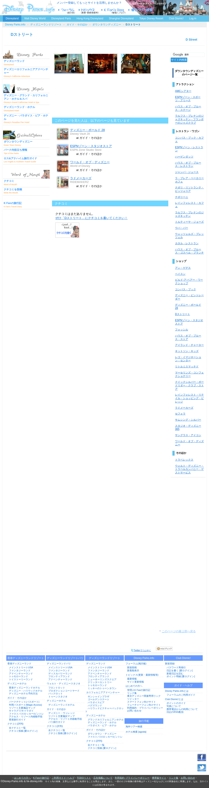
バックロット (55, 693)
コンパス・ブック (185, 289)
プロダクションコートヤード (63, 690)
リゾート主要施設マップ (22, 708)
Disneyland (12, 18)
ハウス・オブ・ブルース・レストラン (188, 164)
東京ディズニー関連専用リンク (144, 696)
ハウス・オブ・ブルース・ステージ (188, 108)
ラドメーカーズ (80, 178)
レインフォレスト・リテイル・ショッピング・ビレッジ (189, 398)
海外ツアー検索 (134, 726)
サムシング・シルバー (188, 419)
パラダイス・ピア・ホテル (102, 725)
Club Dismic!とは (174, 699)
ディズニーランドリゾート (46, 24)
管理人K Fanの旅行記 (138, 690)
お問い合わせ (134, 710)
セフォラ (180, 413)
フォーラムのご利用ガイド (181, 694)
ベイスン (180, 273)
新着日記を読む (175, 673)
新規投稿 (132, 667)
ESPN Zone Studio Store (85, 149)
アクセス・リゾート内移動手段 (25, 716)
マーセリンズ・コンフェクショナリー (189, 374)
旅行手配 (144, 721)
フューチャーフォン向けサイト (144, 704)
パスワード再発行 (176, 667)
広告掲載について (103, 777)
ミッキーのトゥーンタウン (102, 688)
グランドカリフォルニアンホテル (106, 719)
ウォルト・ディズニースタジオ (63, 683)
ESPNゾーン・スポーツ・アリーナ (188, 99)
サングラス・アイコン (188, 435)
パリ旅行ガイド (56, 722)
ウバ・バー (181, 227)
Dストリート (22, 34)
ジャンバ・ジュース (187, 172)
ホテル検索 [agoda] (136, 731)
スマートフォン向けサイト (141, 701)
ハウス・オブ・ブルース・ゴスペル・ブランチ (189, 251)
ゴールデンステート (98, 699)
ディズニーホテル (17, 683)
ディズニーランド (95, 663)
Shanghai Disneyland (121, 18)
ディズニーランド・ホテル (102, 722)
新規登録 (170, 663)
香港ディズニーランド (19, 663)
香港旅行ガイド (17, 719)
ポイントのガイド (176, 703)
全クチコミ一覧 (17, 728)
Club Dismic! (176, 18)
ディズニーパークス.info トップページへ (28, 7)
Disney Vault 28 (80, 133)
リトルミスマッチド (187, 366)
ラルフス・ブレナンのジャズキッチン (189, 214)
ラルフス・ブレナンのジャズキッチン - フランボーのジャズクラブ (189, 119)
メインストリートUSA (21, 667)
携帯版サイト (159, 777)
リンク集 (132, 693)
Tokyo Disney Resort (151, 18)
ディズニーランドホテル (61, 704)
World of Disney (80, 166)
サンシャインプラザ (98, 696)
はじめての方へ (134, 686)
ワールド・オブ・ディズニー (90, 162)
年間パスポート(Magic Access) (25, 704)
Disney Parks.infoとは (177, 691)
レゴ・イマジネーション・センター (188, 359)
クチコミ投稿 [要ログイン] (23, 731)
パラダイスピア (96, 702)
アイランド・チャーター (189, 345)
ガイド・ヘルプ (183, 685)
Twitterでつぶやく (141, 650)
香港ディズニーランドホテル (24, 687)
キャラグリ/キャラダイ (21, 710)
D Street (191, 39)
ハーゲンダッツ (184, 156)
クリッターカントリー (100, 682)
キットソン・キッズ (187, 351)
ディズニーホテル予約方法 (23, 693)
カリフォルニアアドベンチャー (103, 692)
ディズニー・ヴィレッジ (61, 713)
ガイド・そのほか (77, 24)
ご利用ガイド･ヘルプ (63, 777)
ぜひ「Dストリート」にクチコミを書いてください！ (91, 218)
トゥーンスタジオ (57, 696)
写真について (174, 706)
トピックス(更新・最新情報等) (142, 675)
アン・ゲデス (183, 267)
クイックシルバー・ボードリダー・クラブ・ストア (189, 385)
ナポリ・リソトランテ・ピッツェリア (189, 189)
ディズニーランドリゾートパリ (65, 658)
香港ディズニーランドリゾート (25, 658)
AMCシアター (183, 91)
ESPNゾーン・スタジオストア (91, 146)
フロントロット (56, 687)
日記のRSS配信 (175, 712)
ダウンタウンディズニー (106, 24)
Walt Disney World (35, 17)
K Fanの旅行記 (41, 777)
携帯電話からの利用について (182, 709)
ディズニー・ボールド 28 (87, 130)
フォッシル (181, 329)
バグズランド (95, 705)
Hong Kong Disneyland (89, 18)
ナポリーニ (181, 197)
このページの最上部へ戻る (179, 631)
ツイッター (133, 699)
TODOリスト (84, 777)
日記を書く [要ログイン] (179, 670)
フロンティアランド (59, 676)
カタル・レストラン (187, 243)
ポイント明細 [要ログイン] (181, 676)
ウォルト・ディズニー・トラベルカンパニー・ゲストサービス (189, 469)
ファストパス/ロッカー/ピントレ (26, 713)
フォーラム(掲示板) (136, 663)
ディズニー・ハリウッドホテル (25, 690)
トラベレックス (184, 459)
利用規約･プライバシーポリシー (132, 777)
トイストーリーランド (21, 679)
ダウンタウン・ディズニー (102, 733)
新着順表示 (133, 670)
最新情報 (132, 678)
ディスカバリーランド (60, 673)
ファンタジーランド (19, 670)
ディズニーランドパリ (59, 663)
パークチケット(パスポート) (24, 701)
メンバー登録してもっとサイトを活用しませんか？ (89, 2)
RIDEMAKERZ (79, 182)
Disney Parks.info (15, 24)
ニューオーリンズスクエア (102, 679)
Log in (192, 18)
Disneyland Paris (61, 18)
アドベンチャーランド (21, 673)
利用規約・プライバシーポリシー (145, 708)
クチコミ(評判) (15, 723)
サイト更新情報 (135, 681)
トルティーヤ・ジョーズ (189, 221)
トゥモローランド (18, 676)
